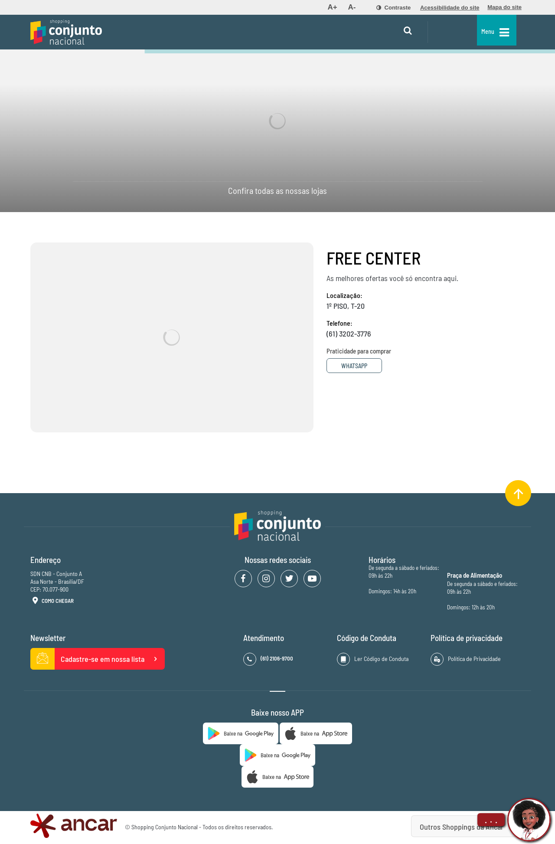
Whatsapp (359, 366)
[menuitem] (332, 7)
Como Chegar (52, 601)
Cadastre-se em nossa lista (97, 659)
